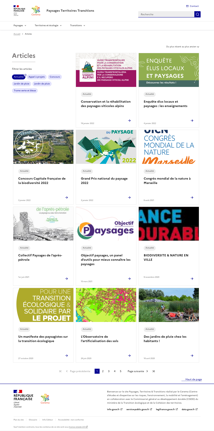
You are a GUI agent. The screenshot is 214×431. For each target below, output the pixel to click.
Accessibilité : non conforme (71, 419)
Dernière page (153, 371)
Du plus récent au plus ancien (183, 48)
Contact (194, 6)
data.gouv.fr (188, 409)
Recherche (197, 14)
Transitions (76, 25)
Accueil (17, 34)
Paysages (18, 25)
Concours (55, 77)
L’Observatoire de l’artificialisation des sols (99, 338)
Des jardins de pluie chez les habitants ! (165, 338)
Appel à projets (37, 77)
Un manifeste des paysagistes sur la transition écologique (43, 338)
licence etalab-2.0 (77, 427)
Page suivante (136, 371)
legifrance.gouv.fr (165, 409)
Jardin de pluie (21, 83)
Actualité (19, 77)
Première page (60, 371)
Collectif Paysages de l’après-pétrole (40, 257)
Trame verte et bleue (25, 90)
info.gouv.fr (113, 409)
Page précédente (80, 371)
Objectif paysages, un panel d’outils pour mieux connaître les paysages (105, 259)
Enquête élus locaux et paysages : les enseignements (165, 103)
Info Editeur (47, 419)
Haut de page (193, 379)
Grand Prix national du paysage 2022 (104, 180)
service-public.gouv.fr (137, 409)
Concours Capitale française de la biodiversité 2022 (42, 180)
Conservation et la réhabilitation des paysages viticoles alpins (106, 103)
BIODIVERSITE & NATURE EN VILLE (166, 257)
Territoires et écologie (46, 25)
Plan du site (19, 419)
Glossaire (33, 419)
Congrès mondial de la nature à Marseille (167, 180)
